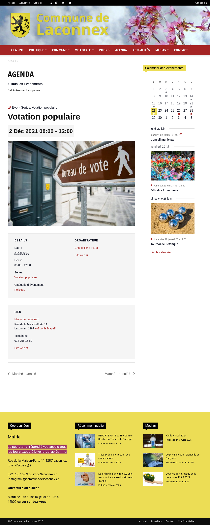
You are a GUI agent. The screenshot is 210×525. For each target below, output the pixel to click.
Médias (162, 50)
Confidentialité (186, 521)
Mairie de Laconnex (27, 319)
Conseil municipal (162, 139)
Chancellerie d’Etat (86, 247)
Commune (61, 50)
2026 (40, 521)
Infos (104, 50)
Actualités (24, 2)
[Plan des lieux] (111, 332)
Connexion (201, 2)
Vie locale (84, 50)
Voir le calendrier (161, 252)
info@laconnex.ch (45, 474)
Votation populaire (26, 277)
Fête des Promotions (164, 190)
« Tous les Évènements (25, 84)
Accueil (11, 2)
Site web (82, 255)
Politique (38, 50)
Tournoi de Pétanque (164, 244)
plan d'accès (19, 465)
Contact (37, 2)
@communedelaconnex (41, 479)
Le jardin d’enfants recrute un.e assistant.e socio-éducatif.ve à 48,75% (115, 477)
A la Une (17, 50)
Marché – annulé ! (118, 373)
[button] (51, 2)
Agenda (121, 50)
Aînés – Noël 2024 (176, 435)
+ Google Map (45, 328)
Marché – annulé (24, 373)
